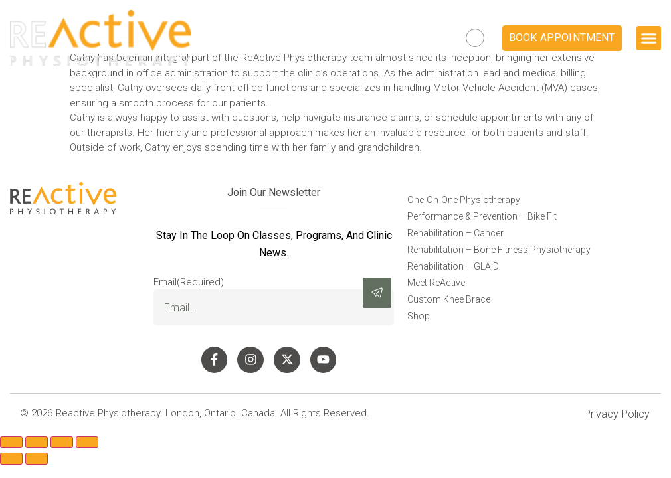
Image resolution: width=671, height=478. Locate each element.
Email (188, 282)
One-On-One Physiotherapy (463, 200)
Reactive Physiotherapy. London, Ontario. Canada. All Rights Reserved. (212, 417)
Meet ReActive (436, 283)
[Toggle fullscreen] (36, 446)
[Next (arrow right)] (36, 463)
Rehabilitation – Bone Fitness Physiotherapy (499, 249)
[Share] (61, 446)
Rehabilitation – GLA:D (453, 266)
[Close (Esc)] (87, 446)
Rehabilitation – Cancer (455, 233)
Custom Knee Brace (448, 299)
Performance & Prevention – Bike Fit (482, 216)
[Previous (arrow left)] (11, 463)
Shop (418, 316)
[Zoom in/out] (11, 446)
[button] (649, 38)
